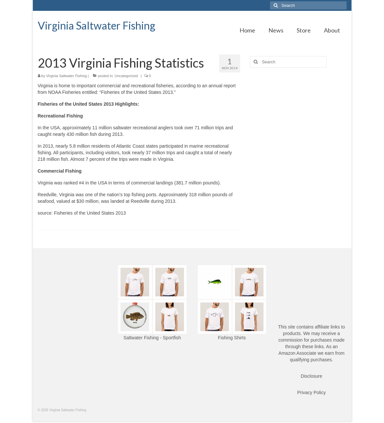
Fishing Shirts (232, 337)
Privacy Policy (311, 392)
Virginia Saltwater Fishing (96, 25)
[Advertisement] (298, 118)
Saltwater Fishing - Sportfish (152, 337)
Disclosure (311, 376)
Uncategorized (126, 76)
